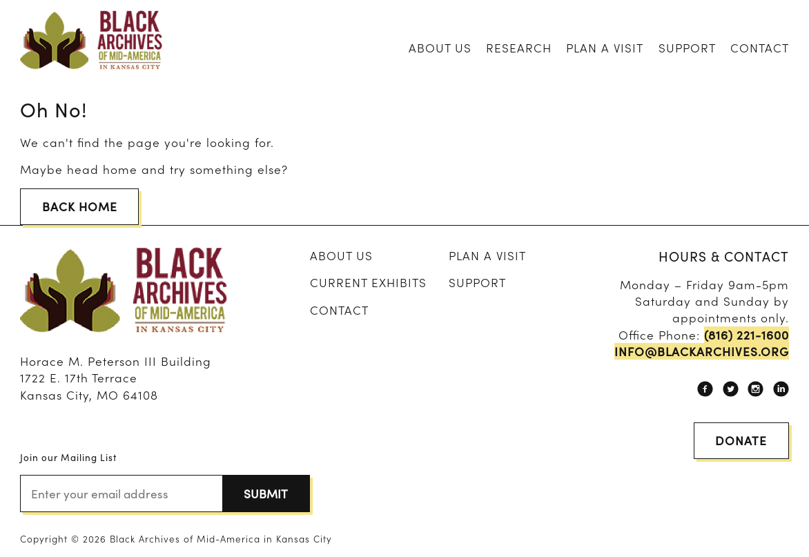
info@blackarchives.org (701, 351)
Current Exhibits (368, 282)
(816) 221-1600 (746, 334)
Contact (759, 47)
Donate (741, 440)
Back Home (79, 206)
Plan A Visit (604, 47)
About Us (440, 47)
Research (519, 47)
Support (687, 47)
